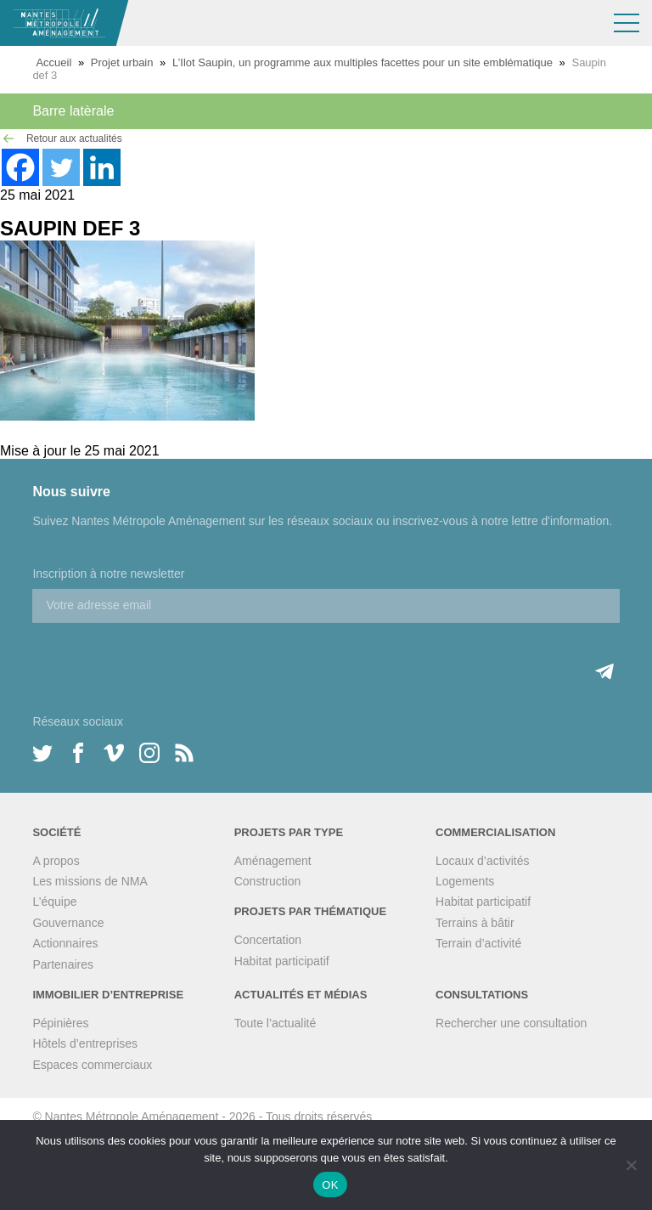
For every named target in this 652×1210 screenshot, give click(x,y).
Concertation (267, 940)
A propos (55, 861)
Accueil (53, 62)
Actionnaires (65, 943)
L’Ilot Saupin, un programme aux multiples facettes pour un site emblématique (362, 62)
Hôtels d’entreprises (85, 1043)
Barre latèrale (73, 111)
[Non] (630, 1164)
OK (330, 1185)
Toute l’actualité (275, 1023)
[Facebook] (20, 167)
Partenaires (62, 964)
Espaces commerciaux (92, 1064)
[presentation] (161, 656)
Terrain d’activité (478, 943)
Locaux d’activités (483, 861)
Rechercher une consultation (511, 1023)
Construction (267, 881)
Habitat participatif (281, 961)
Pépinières (60, 1023)
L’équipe (54, 901)
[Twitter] (61, 167)
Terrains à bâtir (475, 923)
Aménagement (273, 861)
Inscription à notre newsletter (108, 573)
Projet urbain (122, 62)
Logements (465, 881)
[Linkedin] (102, 167)
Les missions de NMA (89, 881)
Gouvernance (68, 923)
